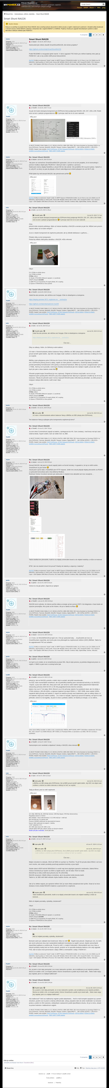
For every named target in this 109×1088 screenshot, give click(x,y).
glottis (8, 580)
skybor (8, 39)
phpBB (48, 1073)
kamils (8, 405)
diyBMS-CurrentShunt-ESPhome (38, 151)
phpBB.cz (58, 1078)
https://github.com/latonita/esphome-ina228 (44, 304)
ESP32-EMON (79, 149)
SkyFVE (31, 60)
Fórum (79, 7)
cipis (7, 773)
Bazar (92, 7)
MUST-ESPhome (52, 149)
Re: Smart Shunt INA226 (39, 105)
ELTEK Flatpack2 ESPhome (66, 149)
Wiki (98, 7)
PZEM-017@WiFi (89, 149)
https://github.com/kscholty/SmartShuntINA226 (45, 49)
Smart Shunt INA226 (15, 18)
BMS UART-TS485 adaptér (57, 151)
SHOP (86, 7)
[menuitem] (26, 13)
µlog (103, 7)
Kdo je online (8, 1060)
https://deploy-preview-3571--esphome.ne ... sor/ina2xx (48, 299)
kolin (7, 207)
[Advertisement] (54, 85)
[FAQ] (76, 1068)
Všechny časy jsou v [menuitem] (95, 1068)
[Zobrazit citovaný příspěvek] (44, 215)
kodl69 (8, 675)
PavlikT (8, 964)
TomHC (8, 116)
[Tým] (82, 1068)
